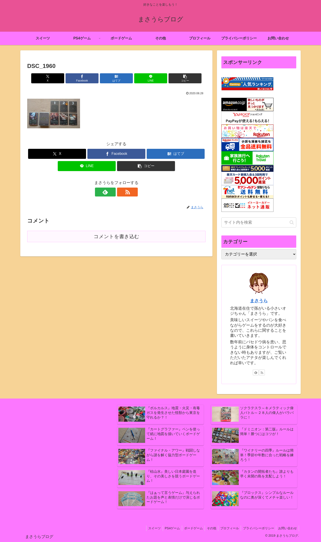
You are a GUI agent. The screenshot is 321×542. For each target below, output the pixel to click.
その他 (209, 528)
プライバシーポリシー (257, 528)
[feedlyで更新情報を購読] (111, 192)
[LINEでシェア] (146, 78)
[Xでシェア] (56, 78)
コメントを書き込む (116, 236)
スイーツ (150, 528)
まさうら (259, 300)
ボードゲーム (190, 528)
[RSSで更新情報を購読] (121, 192)
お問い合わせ (287, 528)
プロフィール (227, 528)
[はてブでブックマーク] (116, 78)
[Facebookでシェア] (86, 78)
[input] (258, 222)
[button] (176, 78)
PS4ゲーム (168, 528)
